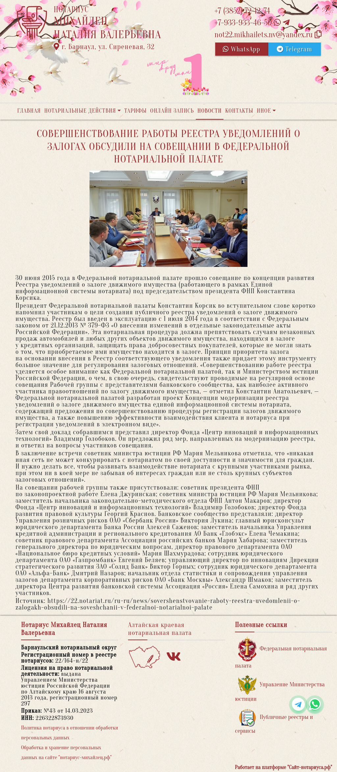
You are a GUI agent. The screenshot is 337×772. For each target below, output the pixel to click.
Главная (29, 110)
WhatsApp (241, 49)
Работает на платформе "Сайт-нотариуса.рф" (283, 767)
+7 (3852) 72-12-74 (242, 11)
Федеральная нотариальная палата (281, 653)
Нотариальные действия (80, 110)
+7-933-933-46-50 (252, 22)
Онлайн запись (172, 110)
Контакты (239, 110)
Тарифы (135, 110)
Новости (209, 110)
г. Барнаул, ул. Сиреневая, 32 (104, 47)
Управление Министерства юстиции (280, 688)
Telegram (294, 49)
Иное (264, 110)
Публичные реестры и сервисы (274, 721)
